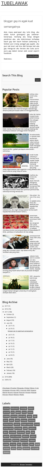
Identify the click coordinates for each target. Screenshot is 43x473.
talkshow (26, 436)
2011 (6, 312)
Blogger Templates (25, 464)
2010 (6, 377)
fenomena (24, 440)
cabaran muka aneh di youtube (35, 257)
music (24, 412)
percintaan (18, 428)
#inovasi (5, 395)
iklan (32, 432)
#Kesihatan (6, 388)
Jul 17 (10, 340)
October (9, 314)
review (37, 424)
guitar (19, 448)
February (9, 370)
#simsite (23, 390)
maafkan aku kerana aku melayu (34, 177)
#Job (37, 388)
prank (25, 428)
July (8, 323)
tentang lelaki (8, 424)
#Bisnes (16, 395)
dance (6, 432)
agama (18, 412)
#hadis (21, 395)
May (8, 362)
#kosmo (10, 392)
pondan (6, 444)
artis (12, 412)
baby (35, 416)
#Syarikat (13, 388)
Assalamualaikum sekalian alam (35, 135)
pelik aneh (22, 416)
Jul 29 (10, 328)
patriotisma (7, 440)
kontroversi (14, 408)
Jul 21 (10, 335)
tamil (19, 444)
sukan (32, 444)
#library (32, 388)
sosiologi (23, 408)
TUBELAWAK (14, 3)
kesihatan (12, 432)
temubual (7, 448)
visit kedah (35, 448)
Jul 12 (10, 349)
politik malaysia (16, 436)
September (10, 317)
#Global (26, 388)
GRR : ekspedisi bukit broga (35, 277)
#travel (10, 395)
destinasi (16, 440)
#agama (33, 390)
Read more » (8, 59)
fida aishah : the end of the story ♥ (35, 197)
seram (29, 416)
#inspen (28, 392)
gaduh (11, 420)
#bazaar (33, 392)
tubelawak (26, 448)
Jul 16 (10, 343)
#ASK (28, 390)
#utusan (16, 392)
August (8, 320)
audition (33, 436)
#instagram (6, 390)
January (9, 373)
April (8, 364)
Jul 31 (10, 326)
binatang (6, 416)
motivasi (6, 408)
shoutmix (7, 452)
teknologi (32, 420)
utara (27, 432)
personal (6, 412)
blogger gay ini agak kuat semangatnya (20, 331)
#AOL (18, 390)
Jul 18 (10, 338)
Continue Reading (32, 56)
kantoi (17, 420)
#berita (4, 392)
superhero (32, 428)
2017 (6, 306)
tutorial (30, 412)
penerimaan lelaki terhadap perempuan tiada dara (35, 218)
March (8, 367)
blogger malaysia (27, 424)
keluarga (24, 420)
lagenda (6, 436)
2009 (6, 380)
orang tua (14, 416)
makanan (32, 440)
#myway (13, 390)
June (8, 359)
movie (6, 420)
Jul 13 (10, 346)
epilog (13, 448)
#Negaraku (20, 388)
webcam (17, 424)
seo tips (13, 444)
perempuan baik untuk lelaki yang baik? (35, 237)
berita (37, 444)
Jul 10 (10, 352)
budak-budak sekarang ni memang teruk (34, 156)
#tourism (22, 392)
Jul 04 (10, 355)
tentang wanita (8, 428)
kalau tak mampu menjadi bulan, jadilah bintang (35, 116)
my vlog (25, 444)
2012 (6, 309)
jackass (30, 408)
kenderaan (21, 432)
